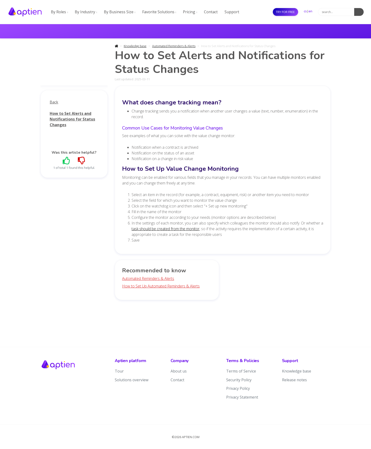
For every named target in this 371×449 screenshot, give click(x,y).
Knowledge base (135, 46)
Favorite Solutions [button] (159, 11)
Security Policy (239, 379)
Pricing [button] (190, 11)
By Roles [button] (59, 11)
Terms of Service (241, 371)
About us (179, 371)
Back (54, 102)
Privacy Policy (238, 388)
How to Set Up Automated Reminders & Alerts (161, 286)
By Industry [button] (86, 11)
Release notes (294, 379)
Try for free (285, 12)
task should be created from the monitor (165, 228)
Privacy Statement (242, 397)
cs (305, 11)
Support (232, 11)
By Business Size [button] (119, 11)
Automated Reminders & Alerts (173, 46)
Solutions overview (131, 379)
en (310, 11)
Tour (119, 371)
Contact (211, 11)
